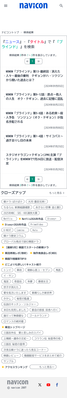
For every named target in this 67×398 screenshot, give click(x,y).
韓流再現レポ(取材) (16, 253)
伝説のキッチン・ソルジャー (20, 304)
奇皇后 (18, 281)
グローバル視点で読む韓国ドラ (21, 241)
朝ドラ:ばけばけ (13, 201)
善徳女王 (43, 281)
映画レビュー (11, 355)
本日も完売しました (15, 310)
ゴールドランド (38, 315)
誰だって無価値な (14, 315)
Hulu (36, 230)
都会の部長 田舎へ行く (45, 310)
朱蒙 (30, 281)
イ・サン (9, 276)
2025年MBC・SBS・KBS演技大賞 (20, 213)
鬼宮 (6, 281)
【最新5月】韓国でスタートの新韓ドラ (27, 247)
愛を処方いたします (15, 293)
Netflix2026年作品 (32, 219)
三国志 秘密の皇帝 (14, 344)
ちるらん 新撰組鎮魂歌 (17, 207)
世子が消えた (11, 287)
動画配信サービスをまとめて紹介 (43, 355)
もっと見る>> (43, 367)
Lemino (22, 230)
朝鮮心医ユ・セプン (39, 270)
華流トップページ (15, 327)
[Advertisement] (33, 20)
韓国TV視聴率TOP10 (15, 259)
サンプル (9, 361)
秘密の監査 (23, 298)
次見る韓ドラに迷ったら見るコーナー (25, 350)
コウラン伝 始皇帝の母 (47, 338)
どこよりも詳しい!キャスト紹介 (23, 264)
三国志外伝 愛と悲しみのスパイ (22, 333)
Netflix (9, 219)
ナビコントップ (10, 32)
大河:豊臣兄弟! (37, 201)
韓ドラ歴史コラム (14, 236)
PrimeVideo (38, 224)
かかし (7, 298)
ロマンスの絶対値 (14, 321)
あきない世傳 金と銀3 (48, 207)
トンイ (7, 270)
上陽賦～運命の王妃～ (16, 338)
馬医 (58, 270)
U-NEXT (7, 230)
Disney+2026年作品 (15, 224)
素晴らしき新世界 (42, 293)
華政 (19, 270)
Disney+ (53, 219)
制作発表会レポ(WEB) (45, 253)
